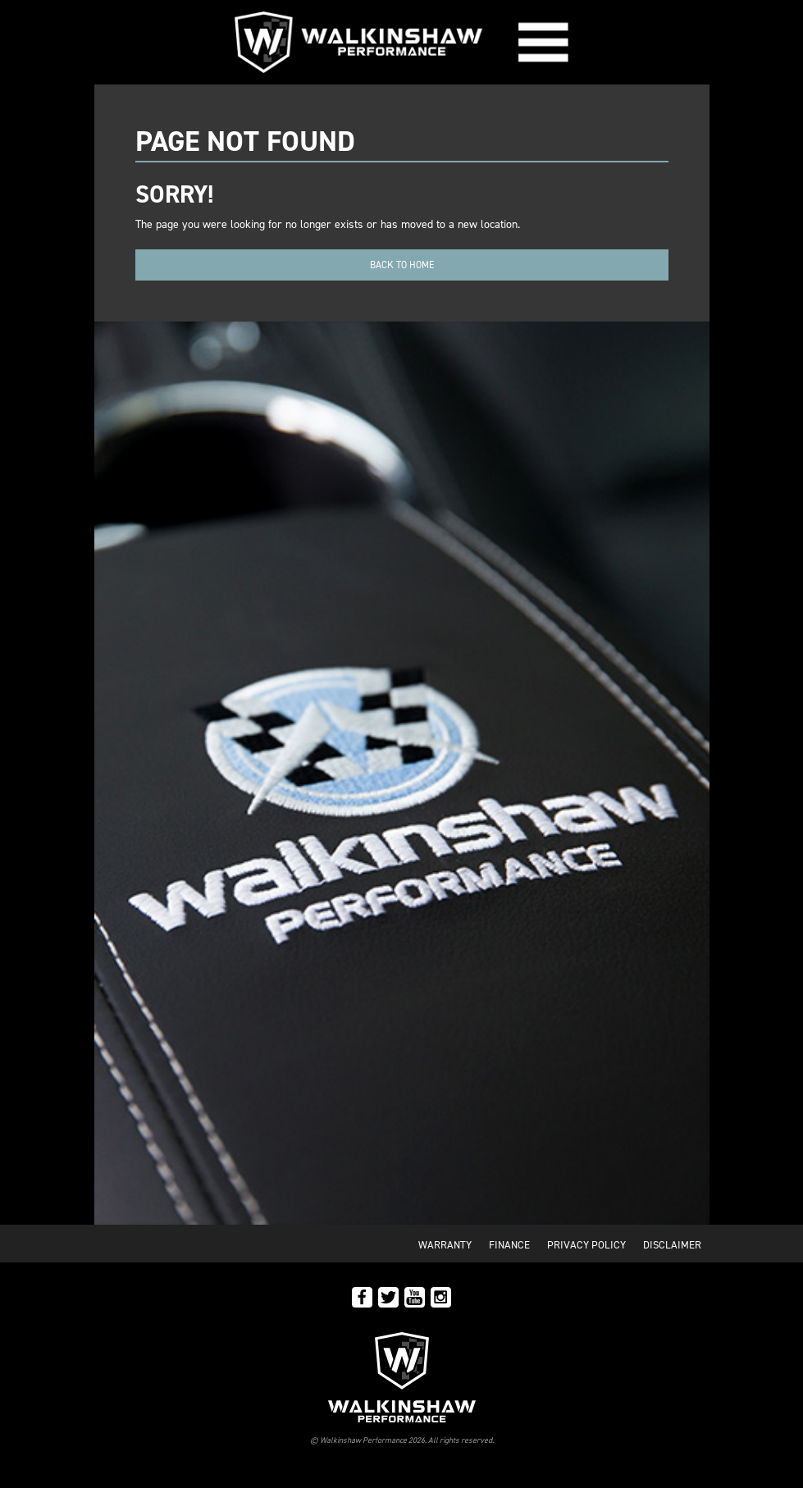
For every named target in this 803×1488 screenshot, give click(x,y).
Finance (509, 1245)
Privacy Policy (586, 1245)
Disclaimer (672, 1245)
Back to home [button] (402, 265)
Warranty (445, 1245)
